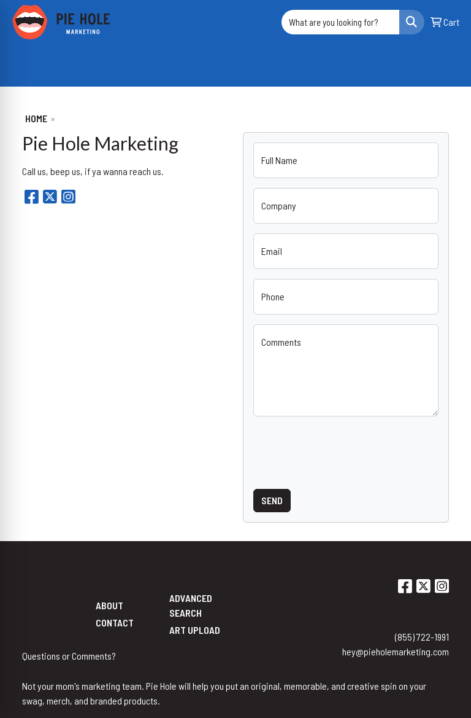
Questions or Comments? (69, 655)
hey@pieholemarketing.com (395, 651)
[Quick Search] (340, 22)
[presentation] (346, 450)
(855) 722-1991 (422, 636)
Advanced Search (190, 605)
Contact (115, 622)
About (109, 605)
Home (36, 118)
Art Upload (194, 630)
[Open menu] (446, 69)
